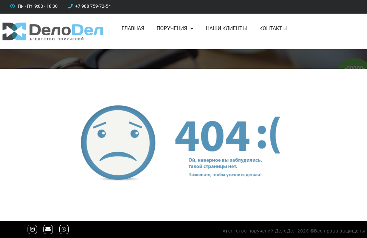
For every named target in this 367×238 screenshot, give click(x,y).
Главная (133, 28)
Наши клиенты (226, 28)
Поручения (175, 28)
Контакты (273, 28)
